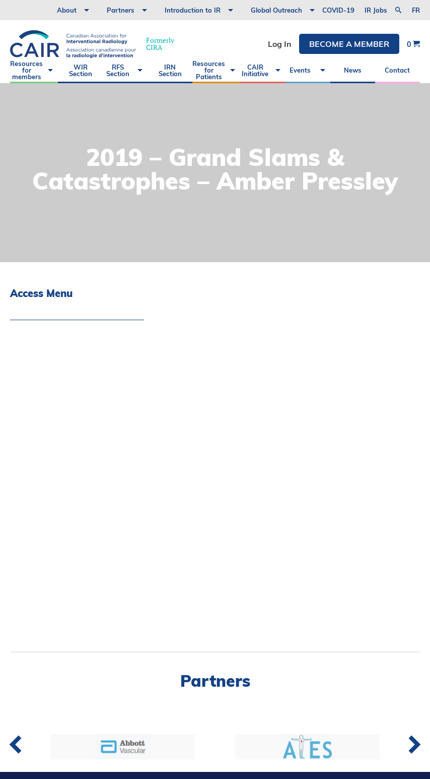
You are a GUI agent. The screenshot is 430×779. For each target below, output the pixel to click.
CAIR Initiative (255, 70)
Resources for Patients (208, 70)
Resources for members (26, 70)
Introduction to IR (193, 10)
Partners (120, 10)
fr (416, 10)
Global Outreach (276, 10)
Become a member (349, 44)
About (67, 10)
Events (300, 70)
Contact (397, 70)
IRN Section (170, 70)
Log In (280, 44)
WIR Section (80, 70)
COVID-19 (338, 10)
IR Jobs (376, 10)
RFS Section (117, 70)
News (353, 70)
